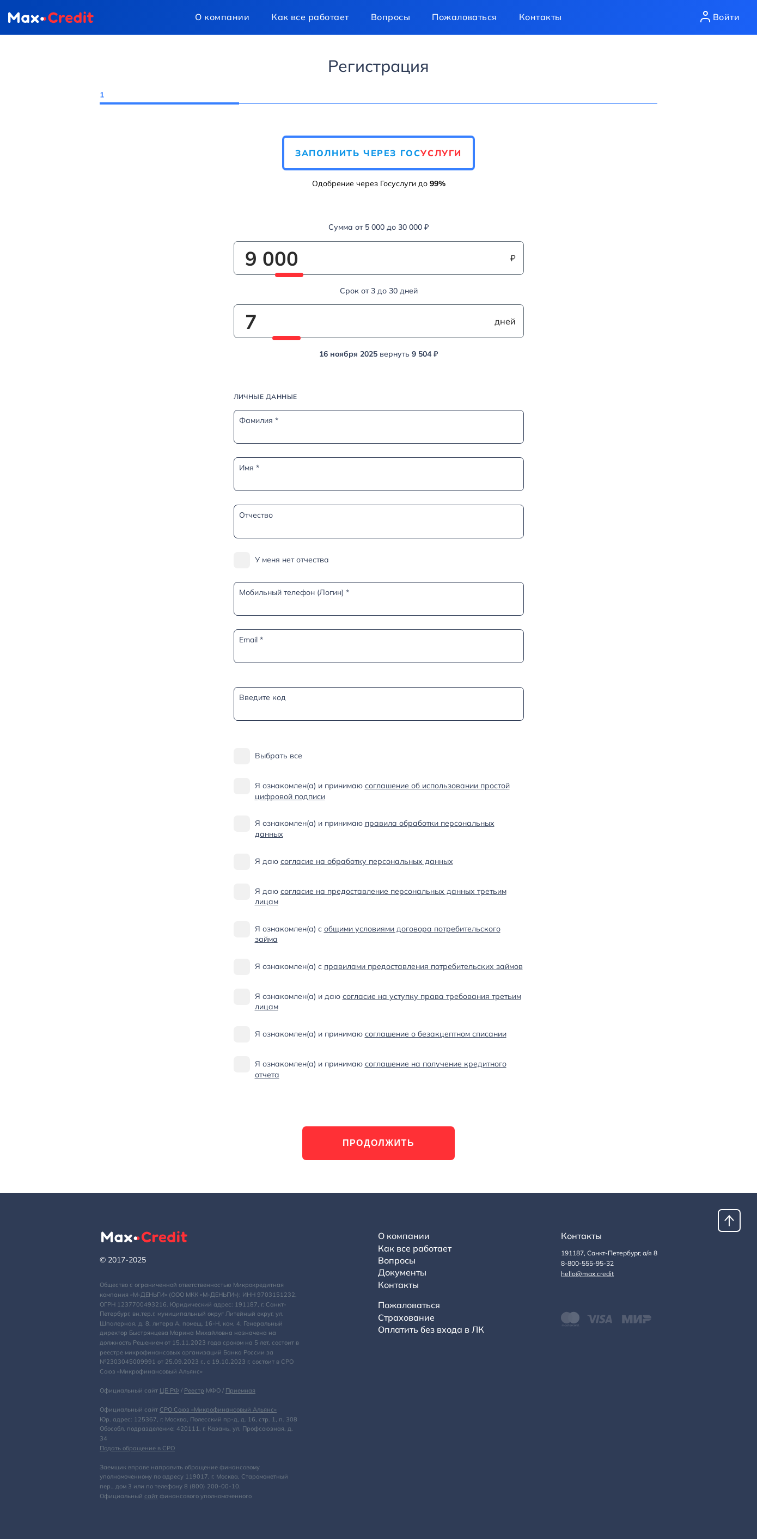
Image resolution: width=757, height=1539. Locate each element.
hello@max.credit (587, 1274)
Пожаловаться (464, 16)
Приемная (240, 1390)
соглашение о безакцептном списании (435, 1034)
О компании (222, 16)
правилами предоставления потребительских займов (423, 966)
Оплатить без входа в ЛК (431, 1329)
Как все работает (310, 16)
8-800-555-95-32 (587, 1263)
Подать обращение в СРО (137, 1448)
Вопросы (390, 16)
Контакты (540, 16)
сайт (151, 1496)
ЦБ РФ (169, 1390)
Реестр (194, 1390)
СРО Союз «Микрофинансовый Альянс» (218, 1409)
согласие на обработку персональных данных (366, 861)
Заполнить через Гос (378, 153)
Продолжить (378, 1143)
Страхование (406, 1317)
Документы (402, 1272)
